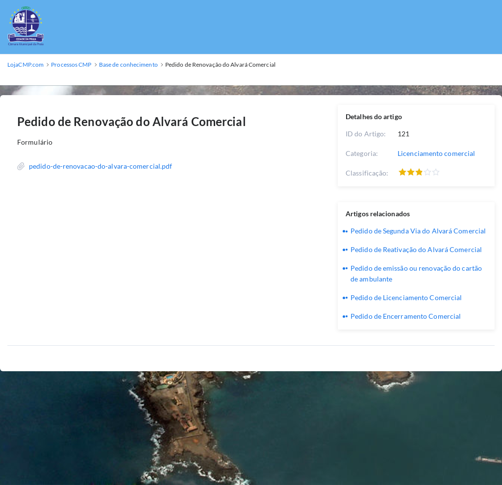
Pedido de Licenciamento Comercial (406, 297)
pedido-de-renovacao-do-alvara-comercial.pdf (100, 166)
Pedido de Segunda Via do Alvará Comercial (418, 231)
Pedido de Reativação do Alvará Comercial (416, 249)
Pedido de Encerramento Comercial (406, 316)
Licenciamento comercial (436, 153)
